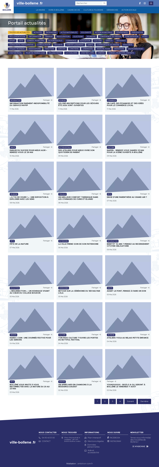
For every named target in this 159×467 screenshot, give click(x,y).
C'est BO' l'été (87, 53)
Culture (98, 41)
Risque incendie (17, 49)
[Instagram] (114, 441)
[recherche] (88, 3)
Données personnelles (92, 446)
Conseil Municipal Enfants (121, 53)
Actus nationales (69, 32)
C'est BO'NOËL (15, 53)
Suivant (130, 401)
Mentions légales (94, 441)
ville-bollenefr (30, 3)
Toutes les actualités (19, 32)
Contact (44, 441)
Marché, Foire (103, 49)
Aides (144, 37)
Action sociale (55, 41)
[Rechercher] (104, 3)
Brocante (127, 45)
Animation (119, 49)
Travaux (49, 37)
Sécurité (58, 45)
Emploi (109, 41)
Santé (90, 45)
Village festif (55, 53)
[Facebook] (113, 438)
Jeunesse (91, 37)
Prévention (137, 32)
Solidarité (86, 32)
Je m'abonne (138, 446)
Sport (12, 41)
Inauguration (63, 37)
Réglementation (17, 37)
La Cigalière (71, 53)
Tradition (49, 49)
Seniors (61, 49)
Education (85, 41)
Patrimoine (51, 32)
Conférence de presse (110, 37)
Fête (21, 41)
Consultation (43, 45)
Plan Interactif (93, 438)
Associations (35, 49)
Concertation (131, 37)
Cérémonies (122, 32)
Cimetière (74, 49)
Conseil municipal (35, 41)
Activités (38, 32)
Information (35, 37)
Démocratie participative (21, 45)
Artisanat (121, 41)
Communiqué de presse (108, 45)
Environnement (135, 49)
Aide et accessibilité (92, 451)
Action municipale (103, 32)
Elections (78, 37)
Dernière (144, 401)
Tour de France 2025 (35, 53)
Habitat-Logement (75, 45)
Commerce (71, 41)
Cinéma (101, 53)
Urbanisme (88, 49)
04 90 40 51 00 (47, 438)
